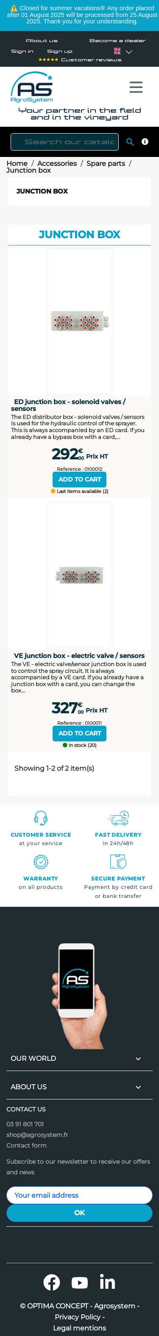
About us (42, 40)
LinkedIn (107, 1278)
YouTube (79, 1278)
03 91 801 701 (25, 1120)
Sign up (60, 51)
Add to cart (80, 475)
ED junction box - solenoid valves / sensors (68, 400)
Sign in (22, 51)
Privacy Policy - (80, 1313)
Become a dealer (117, 40)
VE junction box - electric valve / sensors (79, 651)
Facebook (51, 1278)
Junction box (42, 187)
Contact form (26, 1141)
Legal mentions (79, 1324)
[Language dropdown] (117, 51)
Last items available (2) (80, 487)
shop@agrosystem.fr (37, 1130)
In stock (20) (80, 741)
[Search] (65, 137)
